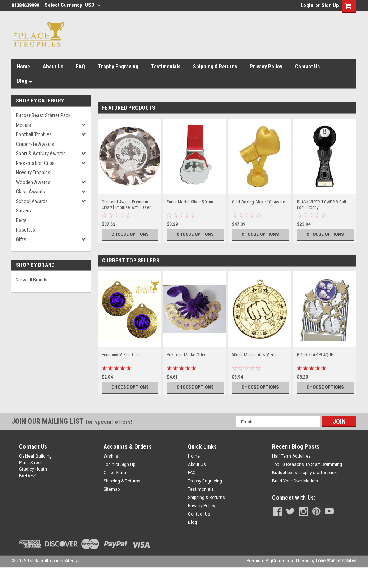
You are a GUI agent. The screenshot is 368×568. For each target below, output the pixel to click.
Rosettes (25, 229)
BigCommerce (280, 560)
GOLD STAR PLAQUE (315, 354)
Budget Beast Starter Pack (43, 115)
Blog (25, 81)
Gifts (21, 239)
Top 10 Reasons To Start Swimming (307, 464)
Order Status (116, 472)
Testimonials (165, 66)
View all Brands (31, 279)
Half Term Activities (291, 456)
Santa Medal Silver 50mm (190, 202)
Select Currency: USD (72, 5)
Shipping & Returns (215, 66)
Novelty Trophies (33, 172)
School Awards (32, 201)
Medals (23, 125)
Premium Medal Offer (186, 354)
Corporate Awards (35, 144)
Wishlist (112, 456)
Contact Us (307, 66)
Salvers (23, 210)
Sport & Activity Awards (41, 153)
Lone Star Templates (336, 560)
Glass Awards (30, 191)
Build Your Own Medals (295, 481)
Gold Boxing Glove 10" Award (259, 202)
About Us (53, 66)
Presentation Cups (35, 163)
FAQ (80, 66)
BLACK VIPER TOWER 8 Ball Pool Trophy (321, 205)
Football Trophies (34, 134)
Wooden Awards (33, 182)
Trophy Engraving (118, 66)
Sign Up (330, 5)
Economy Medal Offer (121, 354)
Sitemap (112, 489)
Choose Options (130, 234)
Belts (21, 220)
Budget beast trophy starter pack (304, 472)
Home (23, 66)
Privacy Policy (266, 66)
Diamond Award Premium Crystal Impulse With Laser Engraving (126, 205)
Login (307, 5)
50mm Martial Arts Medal (255, 354)
